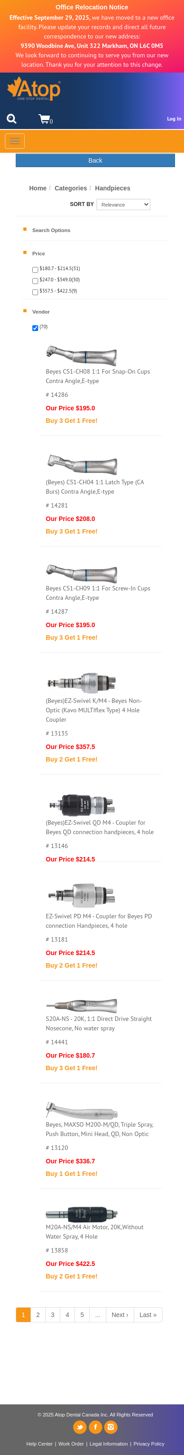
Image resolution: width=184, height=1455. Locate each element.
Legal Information (109, 1443)
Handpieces (113, 188)
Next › (120, 1314)
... (98, 1314)
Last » (148, 1314)
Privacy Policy (149, 1443)
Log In (174, 118)
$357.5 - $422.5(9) (57, 291)
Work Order (71, 1443)
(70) (43, 326)
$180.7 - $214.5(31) (59, 268)
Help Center (39, 1443)
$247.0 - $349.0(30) (59, 279)
